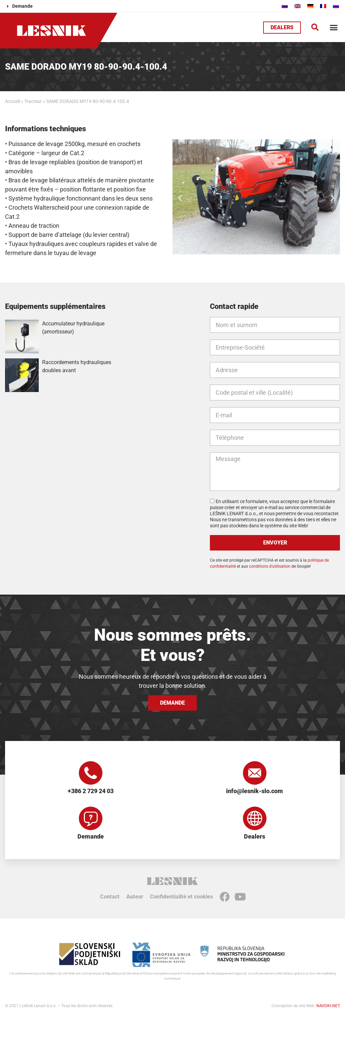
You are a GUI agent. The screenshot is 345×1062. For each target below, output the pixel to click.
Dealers (254, 836)
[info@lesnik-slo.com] (254, 773)
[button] (314, 27)
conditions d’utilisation (269, 566)
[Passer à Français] (323, 6)
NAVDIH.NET (328, 1005)
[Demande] (90, 818)
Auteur (134, 896)
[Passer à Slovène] (284, 6)
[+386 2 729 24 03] (90, 773)
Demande (90, 836)
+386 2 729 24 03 (91, 790)
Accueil (12, 101)
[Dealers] (254, 818)
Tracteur (33, 101)
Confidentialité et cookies (181, 896)
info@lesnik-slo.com (254, 790)
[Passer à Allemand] (310, 6)
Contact (110, 896)
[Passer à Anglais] (297, 6)
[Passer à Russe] (336, 6)
